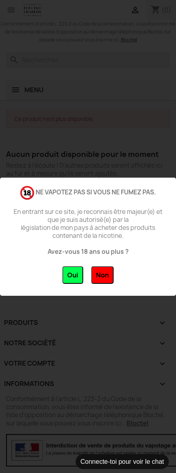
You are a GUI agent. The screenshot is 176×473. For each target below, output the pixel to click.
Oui (72, 275)
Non (102, 275)
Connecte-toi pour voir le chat (122, 461)
